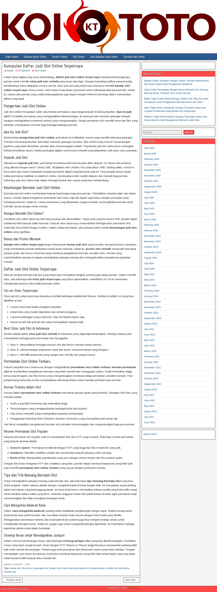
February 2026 (151, 159)
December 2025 (152, 170)
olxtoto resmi (150, 434)
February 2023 (151, 356)
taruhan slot (10, 571)
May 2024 (149, 274)
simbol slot (111, 568)
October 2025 (151, 181)
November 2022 (152, 373)
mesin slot (67, 568)
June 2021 (149, 422)
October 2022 (151, 378)
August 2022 (150, 389)
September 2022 (152, 384)
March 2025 (150, 219)
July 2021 (149, 417)
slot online (124, 568)
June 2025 (149, 203)
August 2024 (150, 257)
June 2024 (149, 268)
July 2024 (149, 263)
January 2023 (151, 362)
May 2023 (149, 340)
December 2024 (152, 235)
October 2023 (151, 312)
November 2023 (152, 307)
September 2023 (152, 318)
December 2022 (152, 367)
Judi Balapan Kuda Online (104, 56)
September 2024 (152, 252)
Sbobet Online (59, 56)
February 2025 (151, 225)
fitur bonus (27, 568)
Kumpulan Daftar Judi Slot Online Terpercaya (43, 66)
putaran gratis (98, 568)
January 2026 (151, 164)
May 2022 (149, 406)
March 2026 (150, 153)
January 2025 (151, 230)
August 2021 (150, 411)
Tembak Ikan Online (134, 56)
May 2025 (149, 208)
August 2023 (150, 323)
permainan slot (81, 568)
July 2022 (149, 395)
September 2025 (152, 186)
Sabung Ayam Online (35, 56)
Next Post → (131, 580)
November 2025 (152, 175)
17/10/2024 (24, 70)
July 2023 (149, 329)
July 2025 (149, 197)
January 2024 (151, 296)
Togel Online (11, 56)
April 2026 (149, 148)
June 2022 (149, 400)
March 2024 (150, 285)
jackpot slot (55, 568)
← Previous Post (12, 580)
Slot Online (79, 56)
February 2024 (151, 290)
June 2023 (149, 334)
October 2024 (151, 246)
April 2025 (149, 214)
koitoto (10, 70)
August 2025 (150, 192)
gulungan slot (41, 568)
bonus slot (15, 568)
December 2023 (152, 301)
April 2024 (149, 279)
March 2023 (150, 351)
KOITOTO (133, 587)
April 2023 (149, 345)
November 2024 (152, 241)
